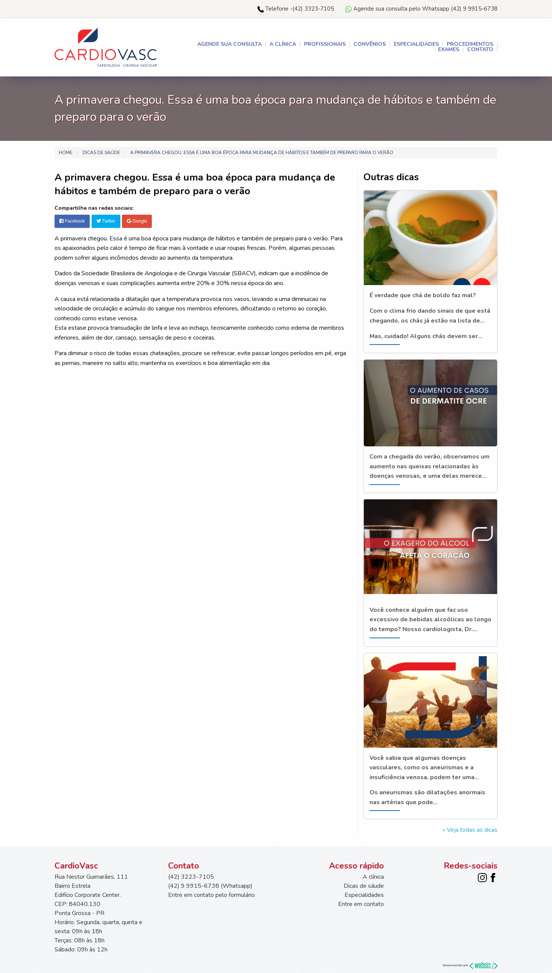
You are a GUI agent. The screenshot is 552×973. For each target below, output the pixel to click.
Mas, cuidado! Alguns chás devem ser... (426, 336)
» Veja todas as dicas (470, 830)
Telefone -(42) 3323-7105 (295, 8)
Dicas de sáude (364, 886)
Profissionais (325, 44)
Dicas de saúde (101, 153)
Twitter (106, 221)
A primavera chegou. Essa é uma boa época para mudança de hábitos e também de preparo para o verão (261, 153)
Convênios (370, 44)
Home (65, 153)
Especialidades (416, 44)
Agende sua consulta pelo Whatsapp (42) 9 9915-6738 (421, 8)
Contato (480, 49)
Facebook (72, 221)
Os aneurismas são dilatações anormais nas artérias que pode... (427, 797)
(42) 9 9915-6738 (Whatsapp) (210, 886)
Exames (448, 49)
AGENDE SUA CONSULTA (229, 44)
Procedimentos (470, 44)
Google (137, 221)
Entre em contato (361, 904)
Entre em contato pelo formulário (211, 895)
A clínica (283, 44)
